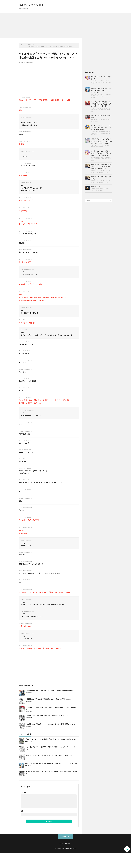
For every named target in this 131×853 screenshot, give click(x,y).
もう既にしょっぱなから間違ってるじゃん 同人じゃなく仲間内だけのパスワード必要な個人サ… (101, 153)
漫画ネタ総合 (31, 62)
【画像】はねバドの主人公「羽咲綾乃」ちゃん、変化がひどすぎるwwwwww (49, 699)
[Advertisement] (66, 25)
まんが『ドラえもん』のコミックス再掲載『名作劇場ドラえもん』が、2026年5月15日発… (101, 127)
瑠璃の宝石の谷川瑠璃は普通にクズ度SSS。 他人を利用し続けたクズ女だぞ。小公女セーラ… (101, 166)
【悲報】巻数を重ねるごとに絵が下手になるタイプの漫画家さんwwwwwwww (50, 690)
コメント (23, 792)
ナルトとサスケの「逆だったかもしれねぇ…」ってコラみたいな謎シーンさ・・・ (51, 755)
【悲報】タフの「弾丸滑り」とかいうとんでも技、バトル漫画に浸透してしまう (50, 724)
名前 (22, 811)
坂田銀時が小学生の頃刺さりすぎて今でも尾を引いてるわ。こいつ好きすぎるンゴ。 (101, 90)
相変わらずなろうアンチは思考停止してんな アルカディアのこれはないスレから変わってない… (101, 141)
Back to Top (65, 836)
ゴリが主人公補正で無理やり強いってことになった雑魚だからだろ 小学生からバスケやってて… (101, 104)
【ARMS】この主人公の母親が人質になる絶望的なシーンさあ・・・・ (47, 715)
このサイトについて (65, 843)
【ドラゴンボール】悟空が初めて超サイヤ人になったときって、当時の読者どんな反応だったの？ (100, 133)
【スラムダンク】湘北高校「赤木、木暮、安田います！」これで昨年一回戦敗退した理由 (100, 110)
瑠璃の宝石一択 (95, 186)
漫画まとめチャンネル (31, 5)
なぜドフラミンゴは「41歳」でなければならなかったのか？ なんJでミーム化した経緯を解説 (101, 82)
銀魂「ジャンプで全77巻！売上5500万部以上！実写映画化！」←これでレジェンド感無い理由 (101, 96)
